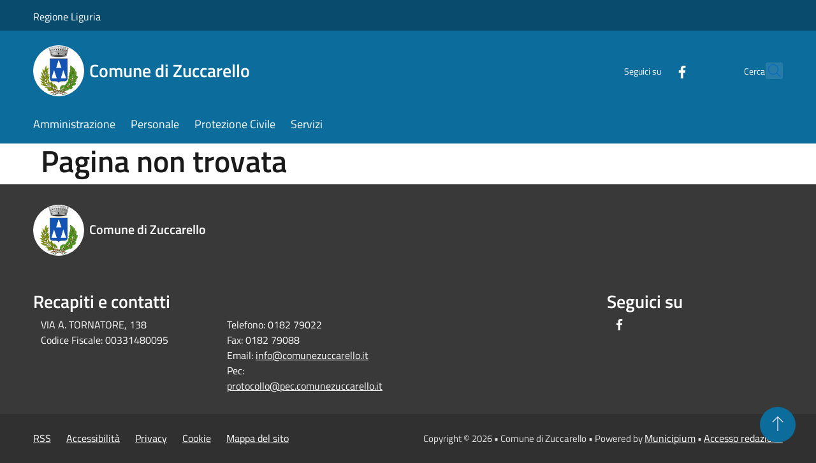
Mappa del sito (257, 438)
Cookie (196, 438)
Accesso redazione (743, 438)
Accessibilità (93, 438)
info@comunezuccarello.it (312, 355)
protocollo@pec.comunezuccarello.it (304, 385)
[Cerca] (767, 70)
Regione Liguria (67, 16)
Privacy (151, 438)
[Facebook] (654, 70)
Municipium (670, 438)
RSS (42, 438)
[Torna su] (778, 425)
